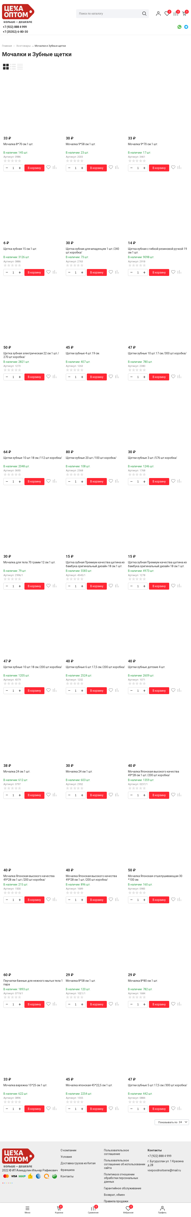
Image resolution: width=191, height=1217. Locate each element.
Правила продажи (116, 1201)
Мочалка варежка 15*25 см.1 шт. (25, 1085)
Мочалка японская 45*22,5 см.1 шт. (89, 1085)
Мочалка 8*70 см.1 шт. (18, 144)
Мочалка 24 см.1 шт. (16, 771)
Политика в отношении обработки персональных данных (121, 1178)
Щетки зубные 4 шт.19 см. (83, 353)
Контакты (67, 1176)
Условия (66, 1156)
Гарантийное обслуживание (122, 1188)
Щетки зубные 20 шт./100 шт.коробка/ (91, 457)
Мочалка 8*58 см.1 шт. (81, 980)
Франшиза (68, 1170)
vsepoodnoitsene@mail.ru (164, 1170)
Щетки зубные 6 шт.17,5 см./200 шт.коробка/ (95, 667)
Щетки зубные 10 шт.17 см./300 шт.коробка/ (157, 353)
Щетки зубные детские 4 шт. (146, 667)
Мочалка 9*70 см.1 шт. (143, 144)
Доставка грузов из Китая (78, 1163)
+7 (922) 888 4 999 (159, 1156)
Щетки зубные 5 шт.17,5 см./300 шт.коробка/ (157, 1085)
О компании (68, 1150)
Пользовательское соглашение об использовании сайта (124, 1164)
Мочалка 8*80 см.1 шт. (143, 980)
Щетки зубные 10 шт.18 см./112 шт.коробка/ (32, 457)
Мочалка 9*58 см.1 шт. (81, 144)
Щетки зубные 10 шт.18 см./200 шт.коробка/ (32, 667)
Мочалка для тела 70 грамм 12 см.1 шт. (29, 562)
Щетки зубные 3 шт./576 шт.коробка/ (152, 457)
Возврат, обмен (114, 1194)
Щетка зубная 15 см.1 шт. (20, 248)
